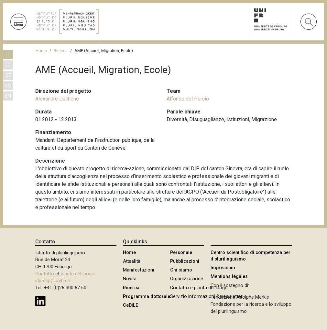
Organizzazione (186, 279)
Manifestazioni (138, 270)
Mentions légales (229, 276)
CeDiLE (130, 305)
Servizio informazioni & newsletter (206, 296)
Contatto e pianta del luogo (199, 288)
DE (8, 75)
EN (8, 96)
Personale (181, 252)
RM (8, 86)
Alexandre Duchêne (57, 99)
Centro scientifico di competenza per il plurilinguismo (250, 256)
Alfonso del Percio (188, 99)
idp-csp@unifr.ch (52, 280)
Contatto (44, 274)
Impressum (223, 268)
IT (8, 55)
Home (41, 50)
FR (8, 65)
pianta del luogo (77, 274)
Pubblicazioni (184, 261)
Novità (129, 279)
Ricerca (61, 50)
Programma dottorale (146, 296)
